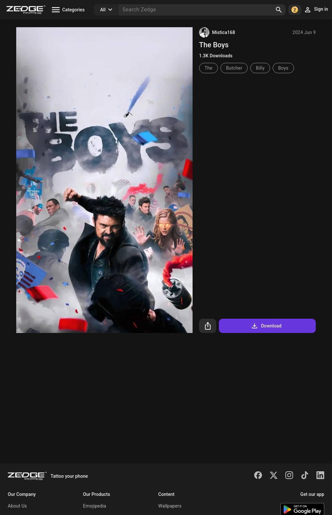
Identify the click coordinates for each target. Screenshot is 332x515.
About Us (17, 506)
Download (266, 326)
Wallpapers (170, 506)
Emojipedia (94, 506)
